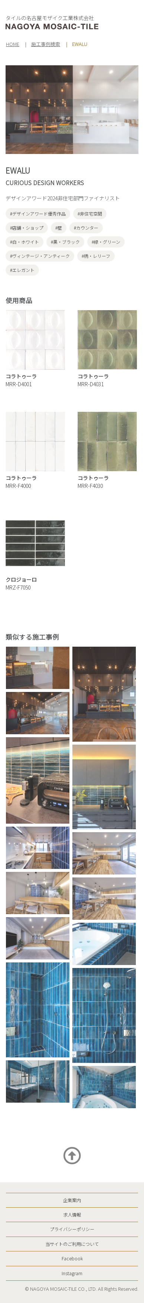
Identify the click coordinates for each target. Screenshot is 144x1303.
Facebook (72, 1258)
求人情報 (72, 1214)
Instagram (72, 1273)
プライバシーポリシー (72, 1229)
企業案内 (72, 1200)
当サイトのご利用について (72, 1244)
